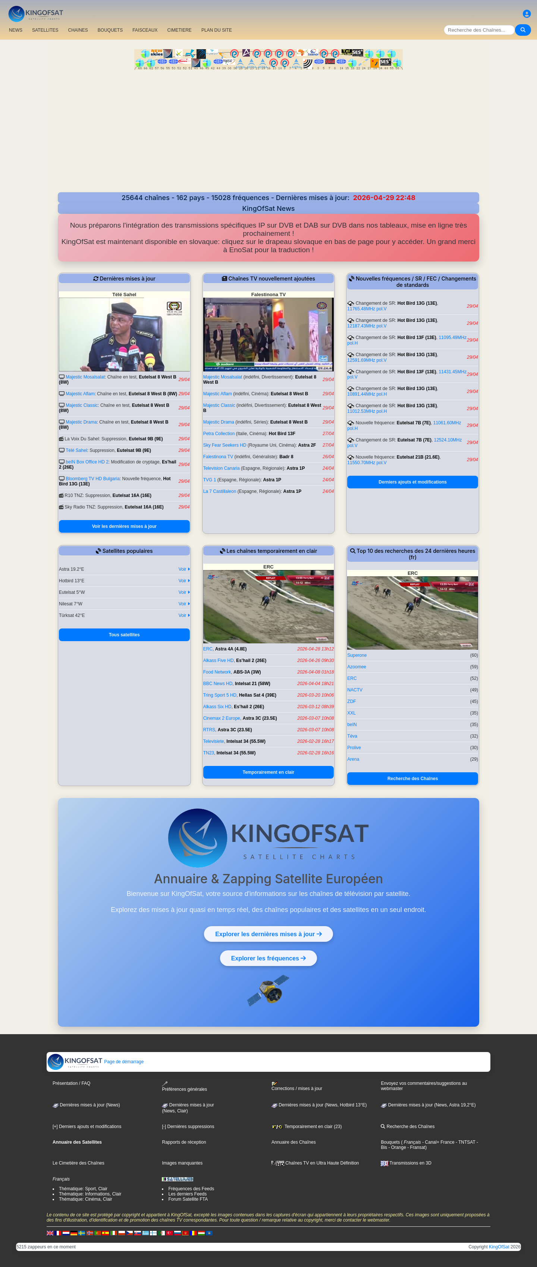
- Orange (396, 1147)
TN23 (208, 753)
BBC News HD (218, 683)
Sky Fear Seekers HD (224, 445)
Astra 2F (307, 445)
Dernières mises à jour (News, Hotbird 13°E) (319, 1105)
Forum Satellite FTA (188, 1199)
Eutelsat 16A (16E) (132, 495)
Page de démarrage (95, 1061)
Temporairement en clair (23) (306, 1126)
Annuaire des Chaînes (293, 1142)
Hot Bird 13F (282, 433)
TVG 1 (209, 479)
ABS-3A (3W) (247, 672)
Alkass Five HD (218, 660)
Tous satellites (124, 634)
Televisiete (213, 741)
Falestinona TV (218, 456)
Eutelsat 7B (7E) (414, 422)
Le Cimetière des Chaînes (78, 1163)
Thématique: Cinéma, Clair (85, 1199)
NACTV (354, 690)
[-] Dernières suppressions (188, 1126)
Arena (353, 759)
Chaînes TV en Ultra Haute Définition (315, 1163)
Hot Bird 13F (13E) (417, 337)
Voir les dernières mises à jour (124, 526)
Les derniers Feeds (187, 1194)
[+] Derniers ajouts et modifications (87, 1126)
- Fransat (415, 1147)
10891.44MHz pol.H (367, 394)
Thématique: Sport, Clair (83, 1188)
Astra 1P (296, 468)
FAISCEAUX (144, 30)
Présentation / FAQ (71, 1083)
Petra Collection (219, 433)
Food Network (217, 672)
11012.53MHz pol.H (367, 411)
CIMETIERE (179, 30)
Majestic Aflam (80, 393)
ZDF (351, 701)
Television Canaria (221, 468)
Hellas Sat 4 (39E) (257, 695)
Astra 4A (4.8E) (231, 649)
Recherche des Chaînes (412, 778)
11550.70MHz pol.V (366, 462)
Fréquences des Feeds (191, 1188)
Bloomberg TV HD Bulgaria (93, 478)
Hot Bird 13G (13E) (417, 303)
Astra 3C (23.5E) (260, 718)
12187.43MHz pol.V (366, 326)
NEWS (15, 30)
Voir (184, 569)
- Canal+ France (438, 1142)
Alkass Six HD (217, 706)
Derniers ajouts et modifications (413, 482)
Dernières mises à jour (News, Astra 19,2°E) (428, 1105)
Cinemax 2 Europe (221, 718)
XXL (351, 713)
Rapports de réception (184, 1142)
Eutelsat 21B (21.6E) (418, 457)
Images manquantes (182, 1163)
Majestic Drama (81, 422)
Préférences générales (184, 1086)
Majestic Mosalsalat (85, 377)
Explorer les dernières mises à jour (268, 934)
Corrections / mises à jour (296, 1086)
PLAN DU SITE (216, 30)
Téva (352, 736)
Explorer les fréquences (268, 958)
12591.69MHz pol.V (366, 360)
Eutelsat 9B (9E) (146, 438)
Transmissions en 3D (406, 1163)
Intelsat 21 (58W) (252, 683)
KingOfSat (499, 1246)
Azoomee (356, 666)
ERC (208, 649)
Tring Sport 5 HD (220, 695)
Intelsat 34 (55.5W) (246, 741)
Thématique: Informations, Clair (90, 1194)
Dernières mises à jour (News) (86, 1105)
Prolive (354, 747)
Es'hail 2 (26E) (251, 660)
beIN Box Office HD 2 (87, 462)
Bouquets (390, 1142)
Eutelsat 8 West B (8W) (153, 393)
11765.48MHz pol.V (366, 308)
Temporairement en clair (269, 772)
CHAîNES (78, 30)
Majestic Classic (82, 405)
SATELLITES (45, 30)
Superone (357, 655)
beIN (352, 724)
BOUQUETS (110, 30)
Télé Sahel (76, 450)
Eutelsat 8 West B (289, 393)
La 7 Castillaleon (219, 491)
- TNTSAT (465, 1142)
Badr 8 (286, 456)
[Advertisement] (268, 125)
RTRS (209, 729)
